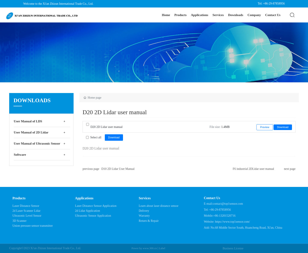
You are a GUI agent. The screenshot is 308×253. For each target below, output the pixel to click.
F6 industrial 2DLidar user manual (253, 168)
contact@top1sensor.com (228, 203)
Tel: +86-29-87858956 (271, 3)
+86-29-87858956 (220, 209)
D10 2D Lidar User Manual (118, 168)
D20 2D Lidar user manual (106, 127)
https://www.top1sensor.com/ (232, 221)
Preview (264, 127)
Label (162, 248)
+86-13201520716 (224, 215)
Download (282, 127)
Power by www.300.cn (144, 248)
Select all (95, 137)
